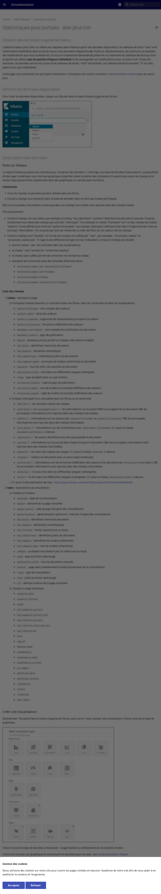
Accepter (13, 885)
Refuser (36, 885)
